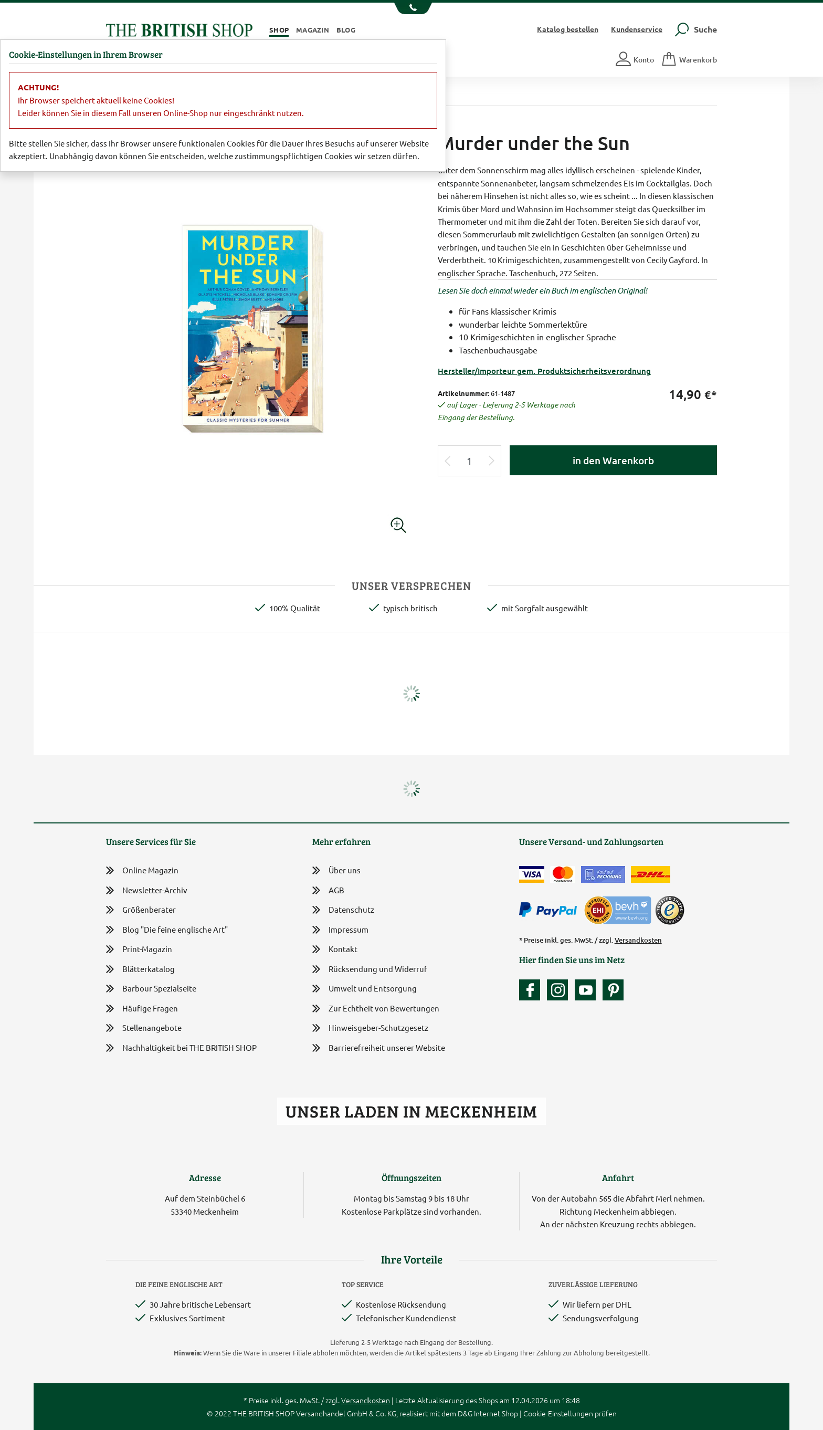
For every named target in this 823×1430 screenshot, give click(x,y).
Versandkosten (638, 940)
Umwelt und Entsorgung (364, 989)
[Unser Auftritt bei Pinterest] (613, 989)
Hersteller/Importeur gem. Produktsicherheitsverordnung (544, 371)
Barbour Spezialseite (151, 988)
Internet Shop (496, 1413)
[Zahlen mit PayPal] (550, 910)
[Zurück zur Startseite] (179, 29)
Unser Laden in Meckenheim (411, 1111)
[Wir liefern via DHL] (650, 874)
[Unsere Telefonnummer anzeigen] (412, 8)
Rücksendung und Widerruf (369, 970)
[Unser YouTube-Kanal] (588, 989)
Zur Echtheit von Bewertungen (375, 1009)
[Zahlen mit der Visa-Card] (531, 874)
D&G (465, 1413)
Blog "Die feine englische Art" (167, 929)
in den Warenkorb (613, 460)
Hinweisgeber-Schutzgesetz (370, 1028)
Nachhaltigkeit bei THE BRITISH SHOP (181, 1048)
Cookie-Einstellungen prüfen (570, 1413)
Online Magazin (142, 870)
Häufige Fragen (142, 1008)
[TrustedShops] (670, 910)
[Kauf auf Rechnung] (603, 874)
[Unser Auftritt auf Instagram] (560, 989)
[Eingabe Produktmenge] (470, 460)
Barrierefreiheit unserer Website (378, 1048)
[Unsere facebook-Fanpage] (532, 989)
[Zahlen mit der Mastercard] (562, 874)
